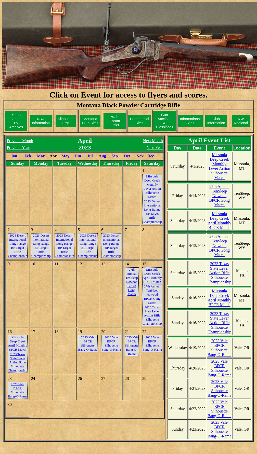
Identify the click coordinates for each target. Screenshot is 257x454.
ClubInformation (216, 121)
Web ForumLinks (115, 121)
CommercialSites (139, 121)
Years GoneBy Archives (16, 121)
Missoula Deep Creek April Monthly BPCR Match (219, 221)
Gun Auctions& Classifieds (164, 121)
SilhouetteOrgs (65, 121)
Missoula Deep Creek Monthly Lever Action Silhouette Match (219, 166)
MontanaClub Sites (90, 121)
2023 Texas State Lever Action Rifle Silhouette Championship (219, 273)
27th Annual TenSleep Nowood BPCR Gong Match (219, 195)
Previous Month (20, 141)
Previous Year (18, 147)
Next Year (155, 147)
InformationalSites (190, 121)
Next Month (153, 141)
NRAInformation (41, 121)
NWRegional (241, 121)
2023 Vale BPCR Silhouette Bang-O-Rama (219, 348)
